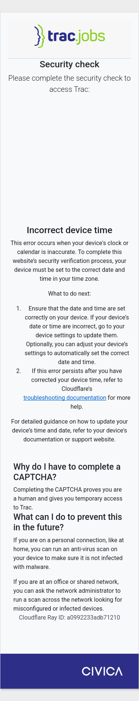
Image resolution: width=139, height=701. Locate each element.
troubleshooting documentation (64, 397)
